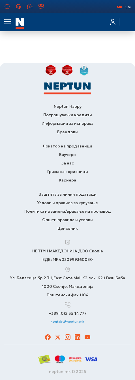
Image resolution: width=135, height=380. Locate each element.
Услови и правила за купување (67, 202)
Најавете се (112, 22)
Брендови (67, 131)
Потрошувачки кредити (67, 114)
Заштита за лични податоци (68, 194)
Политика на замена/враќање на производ (67, 211)
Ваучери (67, 154)
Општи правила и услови (67, 219)
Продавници (44, 9)
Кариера (33, 9)
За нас (8, 9)
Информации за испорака (67, 123)
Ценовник (67, 228)
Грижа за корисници (21, 9)
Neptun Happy (68, 106)
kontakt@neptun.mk (67, 321)
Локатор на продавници (67, 146)
